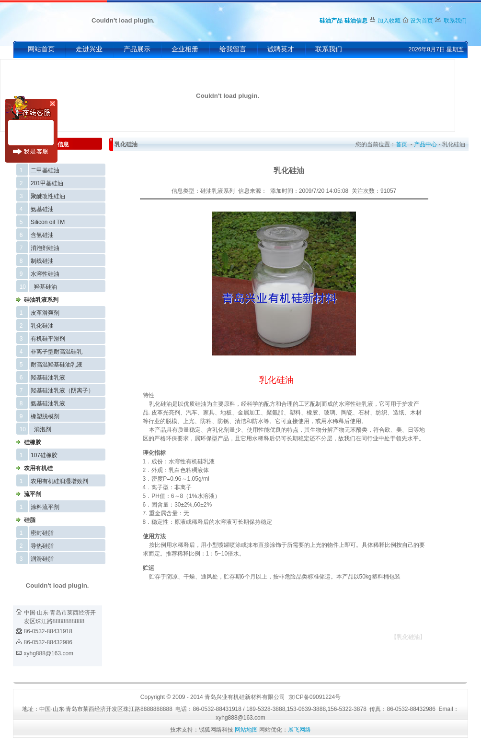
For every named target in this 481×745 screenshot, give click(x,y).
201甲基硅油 (47, 183)
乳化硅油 (42, 325)
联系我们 (455, 20)
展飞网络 (299, 729)
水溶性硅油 (45, 274)
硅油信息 (355, 20)
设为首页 (421, 20)
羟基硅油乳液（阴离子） (62, 390)
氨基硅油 (42, 209)
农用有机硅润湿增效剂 (59, 481)
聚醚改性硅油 (48, 196)
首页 (401, 144)
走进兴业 (89, 49)
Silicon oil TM (48, 222)
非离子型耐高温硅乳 (56, 351)
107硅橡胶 (44, 455)
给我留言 (232, 49)
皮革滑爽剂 (45, 312)
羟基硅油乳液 (48, 377)
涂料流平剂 (45, 507)
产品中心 (425, 144)
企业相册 (185, 49)
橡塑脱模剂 (45, 416)
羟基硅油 (45, 287)
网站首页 (41, 49)
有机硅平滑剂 (48, 338)
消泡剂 (42, 429)
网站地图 (246, 729)
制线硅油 (42, 261)
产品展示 (137, 49)
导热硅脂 (42, 546)
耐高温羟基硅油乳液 (56, 364)
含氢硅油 (42, 235)
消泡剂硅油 (45, 248)
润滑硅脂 (42, 559)
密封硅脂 (42, 533)
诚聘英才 (280, 49)
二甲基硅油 (45, 170)
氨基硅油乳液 (48, 403)
